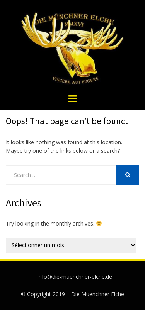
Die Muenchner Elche (97, 294)
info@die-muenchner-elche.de (75, 276)
